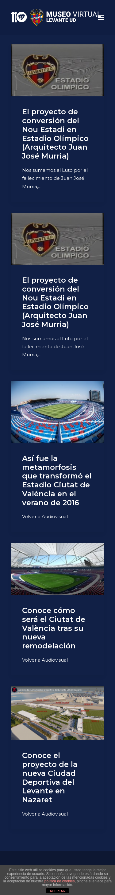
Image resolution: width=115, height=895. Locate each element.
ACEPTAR (57, 891)
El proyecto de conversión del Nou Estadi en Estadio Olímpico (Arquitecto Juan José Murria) (55, 133)
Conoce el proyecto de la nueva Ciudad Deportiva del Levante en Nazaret (50, 777)
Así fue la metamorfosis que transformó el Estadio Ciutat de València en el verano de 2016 (57, 480)
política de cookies (59, 881)
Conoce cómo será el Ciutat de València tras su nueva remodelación (53, 628)
